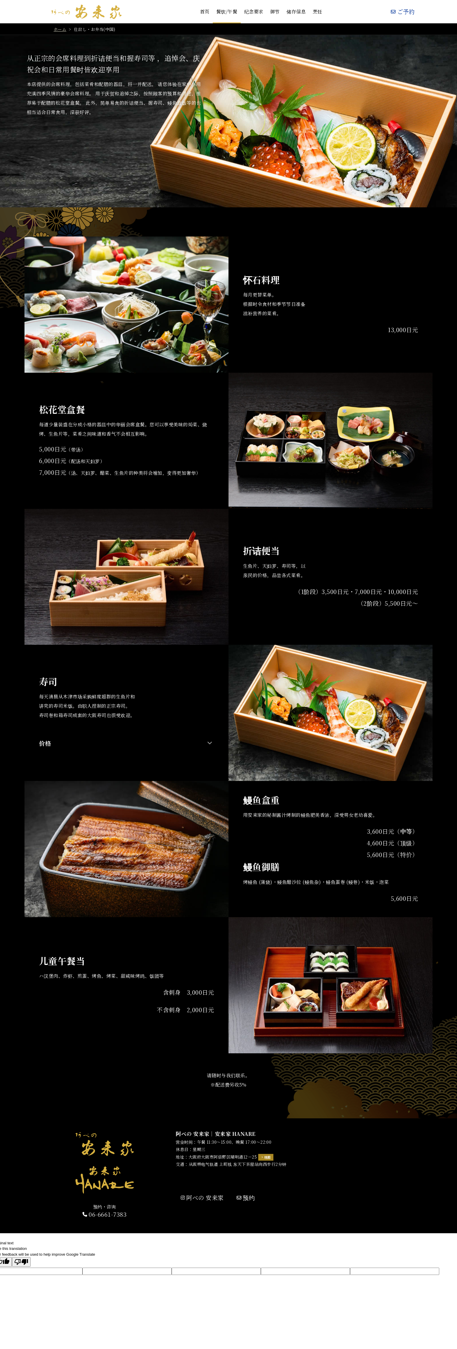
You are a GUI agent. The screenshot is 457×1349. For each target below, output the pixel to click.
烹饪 (317, 11)
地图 (267, 1157)
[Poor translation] (21, 1262)
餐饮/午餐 (226, 11)
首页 (205, 11)
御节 (275, 11)
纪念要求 (253, 11)
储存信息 (296, 11)
